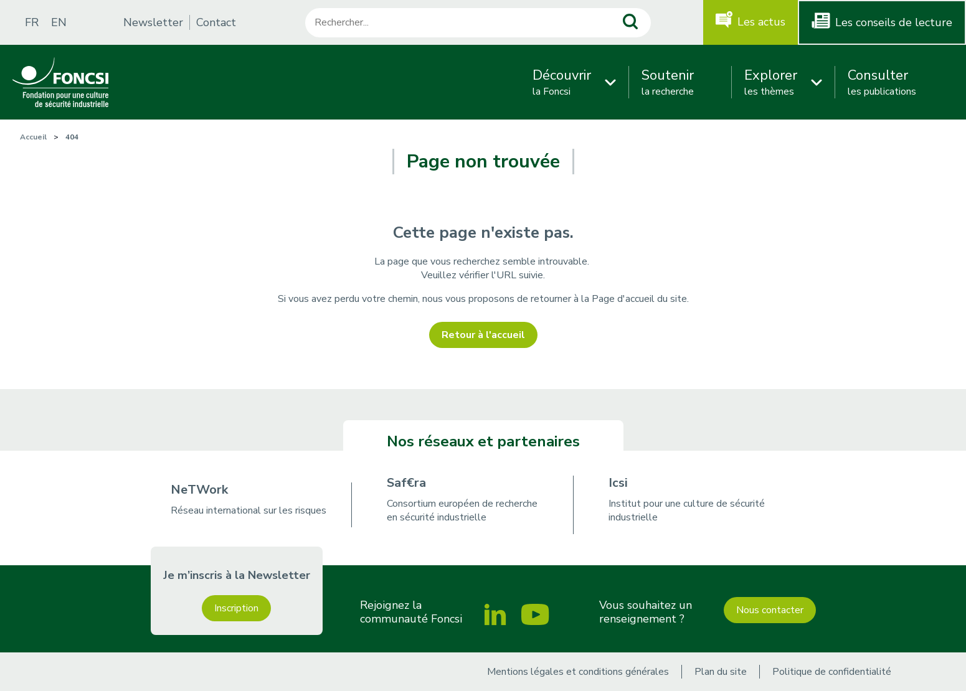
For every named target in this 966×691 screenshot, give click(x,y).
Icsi (618, 482)
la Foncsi (562, 82)
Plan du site (720, 672)
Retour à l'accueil (483, 335)
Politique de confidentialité (831, 672)
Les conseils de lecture (893, 22)
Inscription (236, 608)
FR (32, 22)
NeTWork (199, 489)
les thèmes (770, 82)
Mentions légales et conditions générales (578, 672)
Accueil (33, 137)
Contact (216, 22)
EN (59, 22)
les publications (882, 82)
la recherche (668, 82)
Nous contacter (769, 610)
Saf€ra (406, 482)
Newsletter (153, 22)
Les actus (761, 21)
